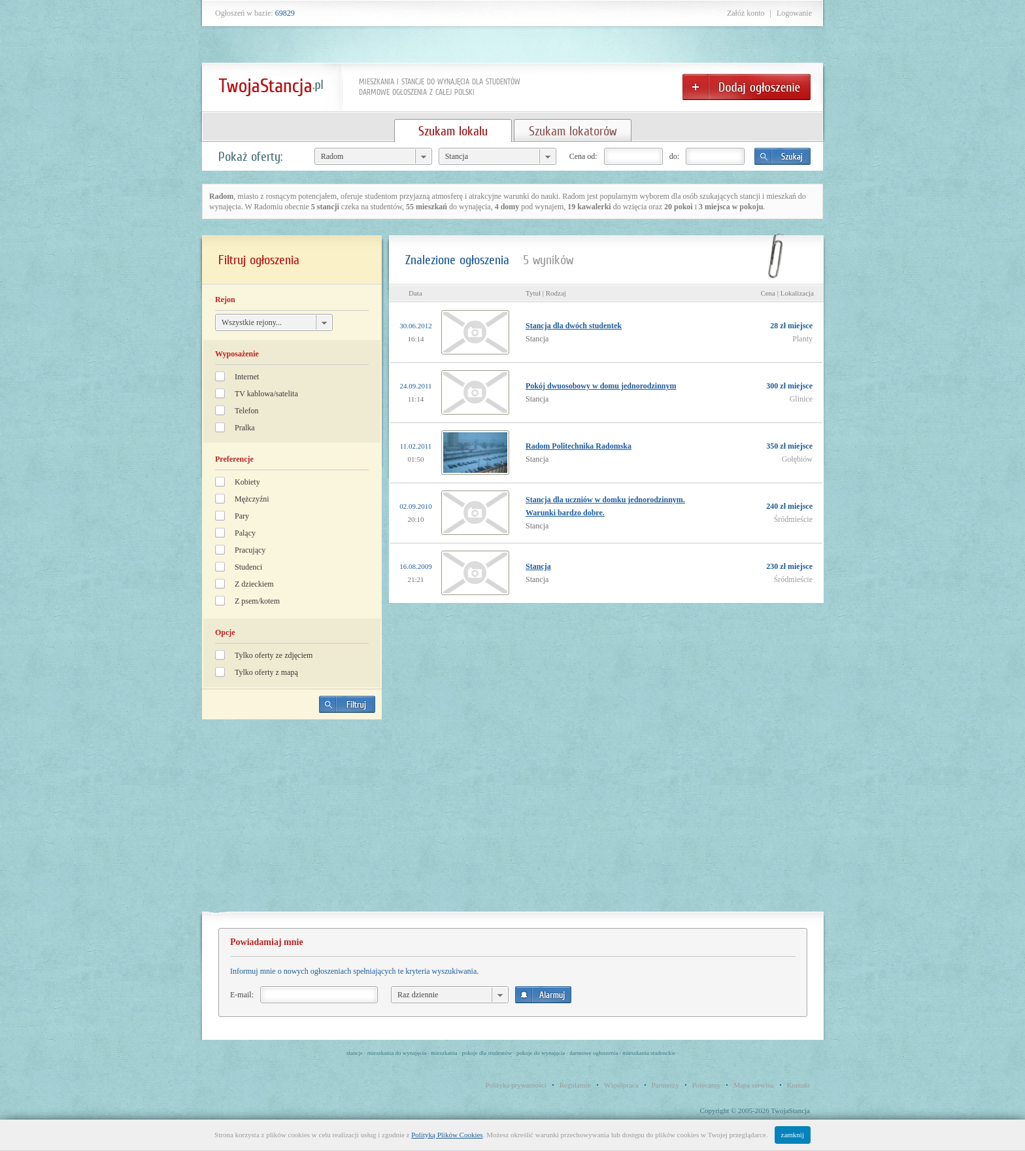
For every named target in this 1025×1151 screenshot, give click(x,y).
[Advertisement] (292, 820)
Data (415, 293)
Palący (245, 533)
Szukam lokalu (453, 131)
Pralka (245, 427)
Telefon (246, 410)
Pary (242, 516)
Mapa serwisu (753, 1085)
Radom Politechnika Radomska (578, 446)
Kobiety (247, 482)
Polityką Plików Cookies (446, 1135)
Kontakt (798, 1085)
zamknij (792, 1135)
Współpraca (621, 1085)
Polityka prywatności (516, 1085)
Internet (247, 376)
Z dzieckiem (254, 584)
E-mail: (242, 994)
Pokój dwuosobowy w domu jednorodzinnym (601, 385)
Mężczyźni (252, 499)
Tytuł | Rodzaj (546, 293)
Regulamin (575, 1085)
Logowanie (794, 13)
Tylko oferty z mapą (266, 672)
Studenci (248, 567)
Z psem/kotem (257, 601)
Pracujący (250, 550)
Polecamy (706, 1085)
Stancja (538, 566)
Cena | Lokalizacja (787, 293)
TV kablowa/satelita (266, 393)
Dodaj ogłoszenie (746, 87)
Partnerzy (665, 1085)
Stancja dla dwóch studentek (574, 325)
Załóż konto (746, 13)
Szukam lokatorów (572, 131)
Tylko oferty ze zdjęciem (273, 655)
